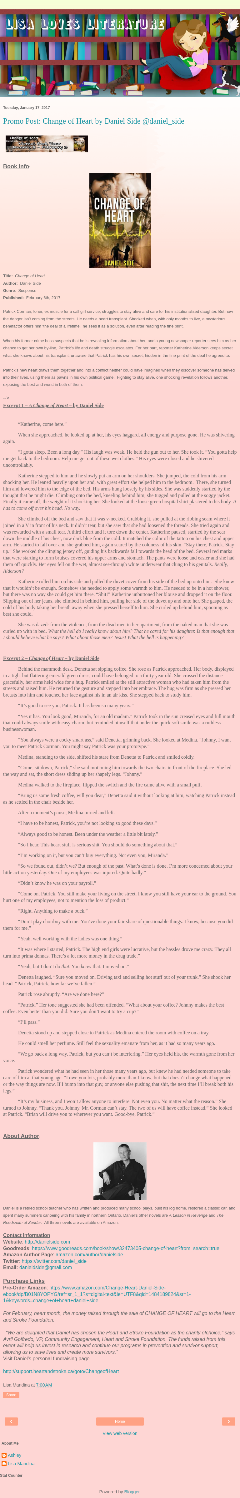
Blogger (132, 1491)
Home (120, 1421)
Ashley (14, 1455)
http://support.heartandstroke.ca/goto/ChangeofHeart (61, 1371)
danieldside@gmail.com (45, 1267)
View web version (120, 1433)
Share (11, 1395)
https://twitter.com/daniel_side (54, 1261)
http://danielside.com (47, 1241)
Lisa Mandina (21, 1463)
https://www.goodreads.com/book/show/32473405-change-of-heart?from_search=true (125, 1248)
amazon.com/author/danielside (89, 1254)
